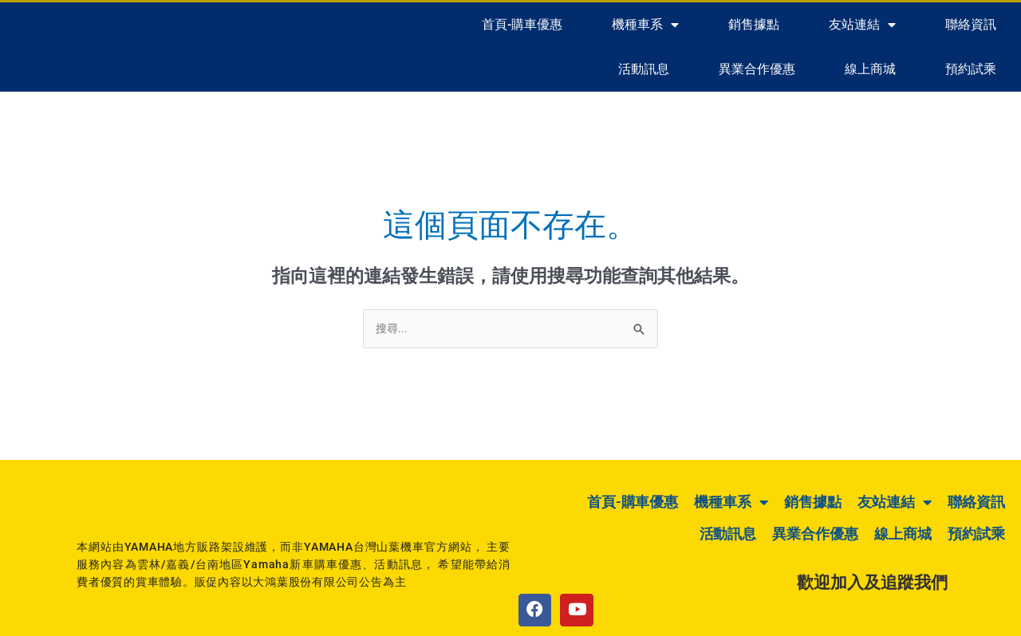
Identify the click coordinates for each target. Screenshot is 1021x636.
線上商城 (870, 69)
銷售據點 (753, 24)
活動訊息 (643, 69)
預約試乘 (970, 69)
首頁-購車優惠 (522, 24)
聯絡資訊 (970, 24)
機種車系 (645, 24)
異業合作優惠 (757, 69)
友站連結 (862, 24)
